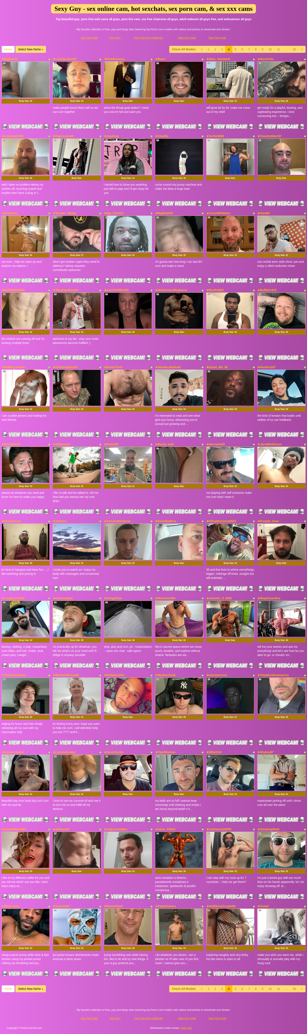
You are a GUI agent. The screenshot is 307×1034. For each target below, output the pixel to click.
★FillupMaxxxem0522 (221, 521)
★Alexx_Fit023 (165, 829)
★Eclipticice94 (114, 675)
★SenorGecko (114, 752)
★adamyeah (61, 829)
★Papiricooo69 (63, 136)
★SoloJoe (60, 521)
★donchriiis (265, 59)
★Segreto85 (61, 906)
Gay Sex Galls (89, 37)
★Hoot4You (10, 213)
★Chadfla (161, 136)
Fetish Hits (186, 1028)
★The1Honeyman (14, 675)
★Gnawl (263, 906)
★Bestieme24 (11, 444)
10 (270, 49)
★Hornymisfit (215, 444)
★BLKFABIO (215, 290)
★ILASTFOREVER (116, 290)
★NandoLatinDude (168, 367)
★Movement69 (165, 598)
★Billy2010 (214, 752)
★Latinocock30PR (218, 829)
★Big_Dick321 (114, 213)
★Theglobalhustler (66, 290)
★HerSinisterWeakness (171, 290)
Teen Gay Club (217, 37)
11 (278, 49)
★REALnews (10, 906)
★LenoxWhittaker (218, 213)
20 (294, 49)
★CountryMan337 (269, 136)
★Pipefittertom (165, 752)
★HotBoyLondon (13, 367)
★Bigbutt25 (10, 59)
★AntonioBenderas (117, 521)
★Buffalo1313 (266, 290)
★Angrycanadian (115, 829)
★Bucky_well (164, 444)
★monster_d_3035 (219, 598)
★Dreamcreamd (12, 752)
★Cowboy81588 (12, 136)
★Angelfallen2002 (14, 829)
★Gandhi (263, 213)
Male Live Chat (187, 37)
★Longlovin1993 (13, 598)
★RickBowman (114, 59)
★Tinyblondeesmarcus (273, 675)
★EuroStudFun (165, 521)
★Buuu (160, 59)
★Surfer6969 (215, 136)
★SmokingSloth (268, 829)
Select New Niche (30, 49)
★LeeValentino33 (64, 59)
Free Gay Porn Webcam (148, 37)
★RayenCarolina (268, 598)
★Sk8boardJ (61, 444)
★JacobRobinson (269, 444)
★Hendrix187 (266, 367)
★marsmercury (216, 675)
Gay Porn (114, 37)
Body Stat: (25, 101)
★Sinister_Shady (64, 213)
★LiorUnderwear (64, 752)
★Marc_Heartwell (218, 59)
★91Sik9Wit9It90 (13, 290)
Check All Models (184, 49)
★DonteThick (113, 367)
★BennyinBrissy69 (66, 675)
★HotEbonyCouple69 (221, 906)
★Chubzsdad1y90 (65, 367)
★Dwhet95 (111, 444)
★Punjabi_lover (268, 521)
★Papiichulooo (165, 906)
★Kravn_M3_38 (217, 367)
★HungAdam (113, 598)
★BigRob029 (164, 213)
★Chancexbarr (63, 598)
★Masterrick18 (165, 675)
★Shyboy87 (265, 752)
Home (8, 49)
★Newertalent (113, 906)
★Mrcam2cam (11, 521)
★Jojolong (111, 136)
